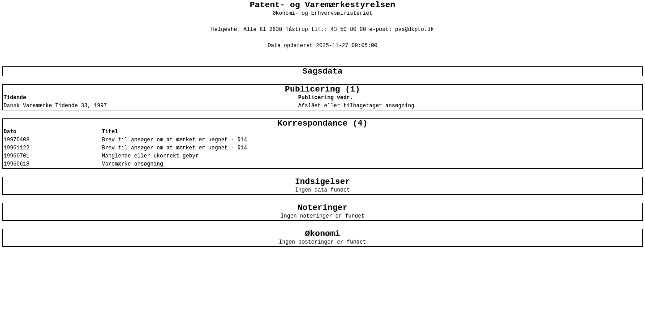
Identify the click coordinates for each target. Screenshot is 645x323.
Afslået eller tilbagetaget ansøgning (356, 106)
